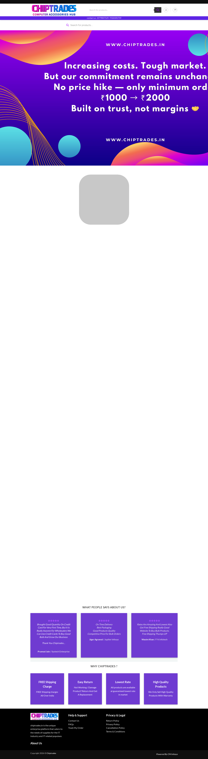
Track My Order (75, 727)
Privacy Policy (113, 724)
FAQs (71, 724)
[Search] (157, 10)
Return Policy (112, 720)
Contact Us (73, 720)
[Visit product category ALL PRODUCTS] (104, 200)
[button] (166, 10)
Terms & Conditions (115, 731)
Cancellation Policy (115, 727)
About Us (36, 743)
